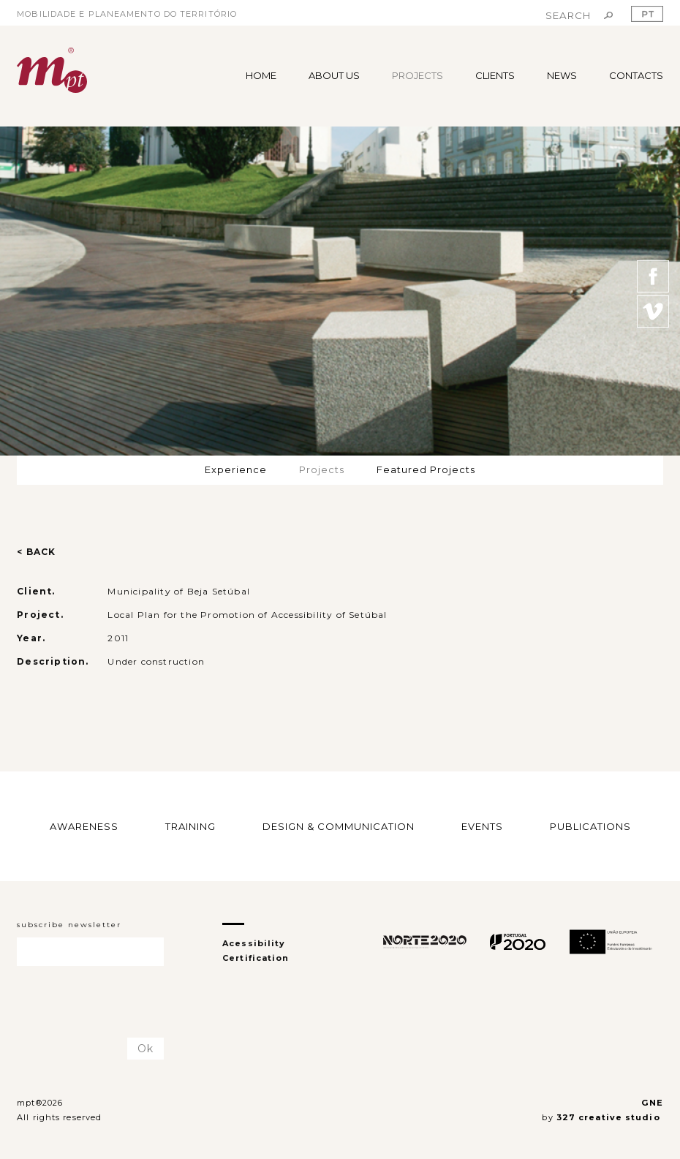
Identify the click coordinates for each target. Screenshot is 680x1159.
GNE (651, 1103)
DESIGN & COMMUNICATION (338, 826)
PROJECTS (417, 75)
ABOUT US (334, 75)
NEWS (562, 75)
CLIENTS (495, 75)
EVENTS (482, 826)
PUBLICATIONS (590, 826)
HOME (261, 75)
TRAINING (190, 826)
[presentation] (102, 1002)
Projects (321, 469)
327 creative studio (609, 1117)
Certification (255, 958)
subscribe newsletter (69, 924)
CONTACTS (636, 75)
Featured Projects (426, 469)
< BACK (36, 551)
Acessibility (253, 943)
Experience (236, 469)
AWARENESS (84, 826)
